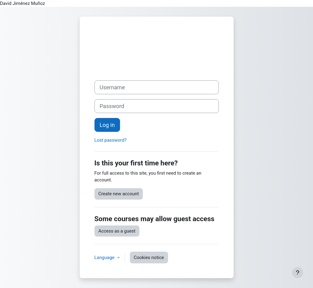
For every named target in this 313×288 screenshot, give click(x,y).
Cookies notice (149, 257)
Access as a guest (117, 231)
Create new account (118, 194)
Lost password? (110, 140)
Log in (107, 125)
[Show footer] (297, 272)
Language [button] (105, 257)
